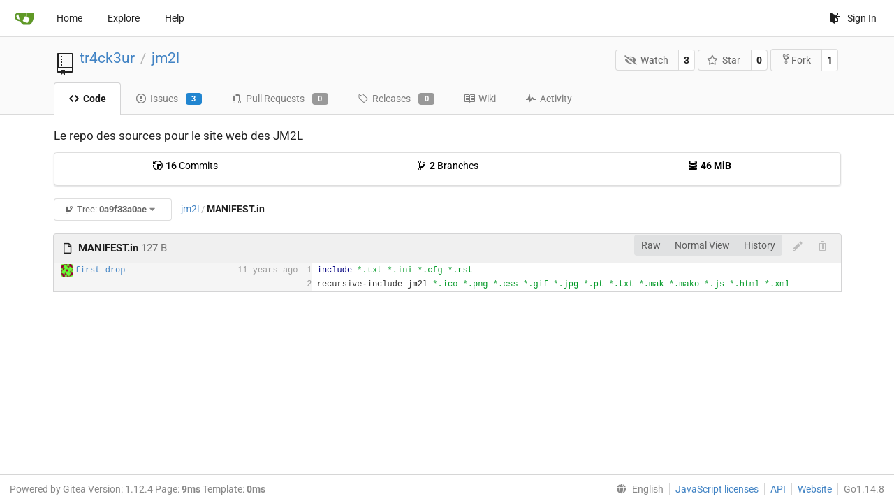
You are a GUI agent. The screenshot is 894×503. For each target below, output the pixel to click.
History (759, 245)
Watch (646, 60)
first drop (100, 270)
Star (724, 60)
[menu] (637, 489)
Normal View (702, 245)
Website (815, 489)
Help (174, 18)
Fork (796, 60)
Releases (396, 99)
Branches (447, 165)
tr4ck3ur (107, 58)
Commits (185, 165)
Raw (651, 245)
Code (87, 98)
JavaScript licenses (717, 489)
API (778, 489)
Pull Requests (279, 99)
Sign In (853, 18)
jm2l (165, 58)
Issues (168, 99)
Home (69, 18)
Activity (548, 98)
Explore (124, 18)
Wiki (480, 98)
